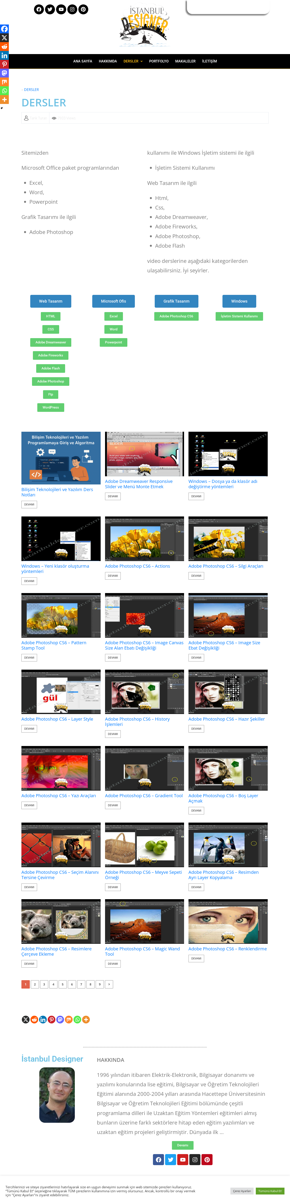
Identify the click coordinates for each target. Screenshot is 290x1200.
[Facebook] (4, 28)
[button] (133, 61)
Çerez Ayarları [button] (242, 1191)
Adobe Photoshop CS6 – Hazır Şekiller (226, 719)
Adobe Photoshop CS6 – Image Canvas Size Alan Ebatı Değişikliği (144, 645)
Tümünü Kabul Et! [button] (270, 1191)
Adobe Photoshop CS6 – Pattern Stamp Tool (53, 645)
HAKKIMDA (108, 61)
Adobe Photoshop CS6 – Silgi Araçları (225, 566)
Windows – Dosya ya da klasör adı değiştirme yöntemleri (222, 484)
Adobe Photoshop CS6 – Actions (137, 566)
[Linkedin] (43, 1019)
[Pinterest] (51, 1019)
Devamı (29, 504)
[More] (86, 1019)
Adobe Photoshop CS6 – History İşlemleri (137, 721)
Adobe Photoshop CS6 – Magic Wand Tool (142, 951)
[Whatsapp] (77, 1019)
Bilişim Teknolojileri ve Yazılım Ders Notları (57, 492)
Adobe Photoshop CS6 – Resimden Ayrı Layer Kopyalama (223, 875)
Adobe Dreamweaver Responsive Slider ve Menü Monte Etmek (139, 484)
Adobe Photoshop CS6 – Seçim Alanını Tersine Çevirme (60, 875)
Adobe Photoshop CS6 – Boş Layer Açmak (223, 798)
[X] (26, 1019)
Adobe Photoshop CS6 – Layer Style (57, 719)
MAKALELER (185, 61)
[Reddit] (34, 1019)
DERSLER (133, 61)
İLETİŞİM (209, 61)
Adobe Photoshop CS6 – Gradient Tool (144, 795)
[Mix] (69, 1019)
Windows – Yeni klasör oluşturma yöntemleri (55, 568)
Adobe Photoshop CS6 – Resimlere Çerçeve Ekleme (56, 951)
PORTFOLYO (159, 61)
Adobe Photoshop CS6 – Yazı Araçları (58, 795)
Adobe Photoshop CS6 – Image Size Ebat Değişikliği (224, 645)
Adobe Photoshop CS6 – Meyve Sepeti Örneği (143, 875)
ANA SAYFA (82, 61)
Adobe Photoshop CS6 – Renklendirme (227, 948)
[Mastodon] (60, 1019)
